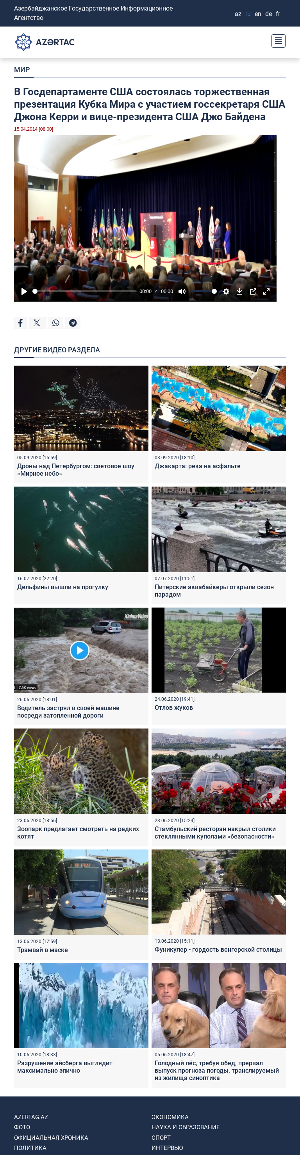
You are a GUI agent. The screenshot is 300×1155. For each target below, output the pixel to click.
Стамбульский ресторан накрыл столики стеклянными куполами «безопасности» (215, 832)
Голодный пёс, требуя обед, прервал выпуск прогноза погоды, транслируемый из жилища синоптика (217, 1070)
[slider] (84, 291)
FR (278, 14)
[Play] (24, 291)
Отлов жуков (174, 707)
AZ (238, 14)
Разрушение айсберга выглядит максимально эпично (64, 1066)
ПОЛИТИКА (30, 1147)
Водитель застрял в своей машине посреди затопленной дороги (68, 711)
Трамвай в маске (42, 950)
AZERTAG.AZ (31, 1117)
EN (258, 14)
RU (248, 14)
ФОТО (22, 1127)
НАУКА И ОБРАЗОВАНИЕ (186, 1127)
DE (268, 14)
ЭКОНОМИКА (170, 1117)
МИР (22, 70)
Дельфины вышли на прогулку (62, 587)
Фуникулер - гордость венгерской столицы (218, 949)
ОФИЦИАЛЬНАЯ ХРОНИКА (51, 1137)
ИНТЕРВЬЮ (167, 1147)
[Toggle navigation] (276, 40)
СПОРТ (161, 1137)
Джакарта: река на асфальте (198, 466)
